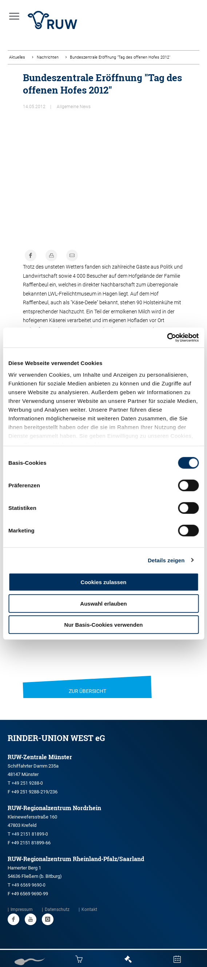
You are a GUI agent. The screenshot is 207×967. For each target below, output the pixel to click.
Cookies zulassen (104, 582)
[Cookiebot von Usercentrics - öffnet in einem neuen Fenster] (167, 337)
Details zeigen (166, 560)
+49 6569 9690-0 (28, 885)
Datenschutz (57, 909)
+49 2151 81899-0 (30, 834)
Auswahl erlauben (103, 603)
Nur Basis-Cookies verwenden (103, 625)
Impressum (22, 909)
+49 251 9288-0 (27, 783)
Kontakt (89, 909)
